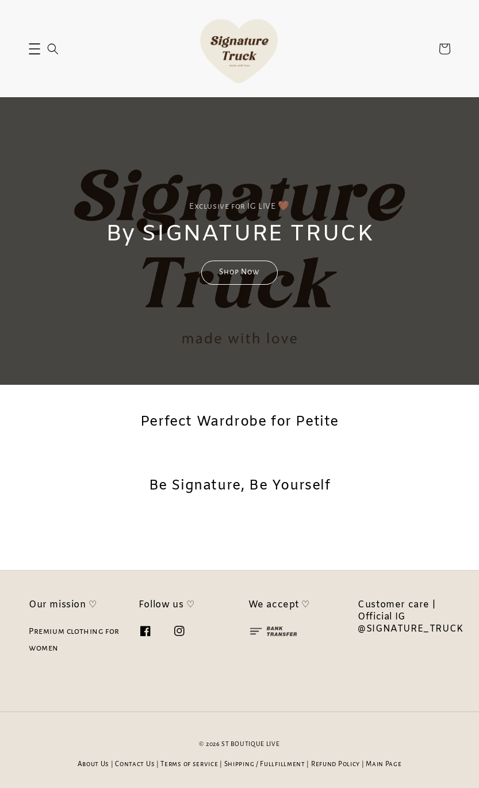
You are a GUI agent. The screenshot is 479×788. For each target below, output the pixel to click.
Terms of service (189, 764)
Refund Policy (335, 764)
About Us (94, 764)
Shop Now (239, 271)
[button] (34, 49)
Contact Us (135, 764)
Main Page (383, 764)
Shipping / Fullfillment (264, 764)
